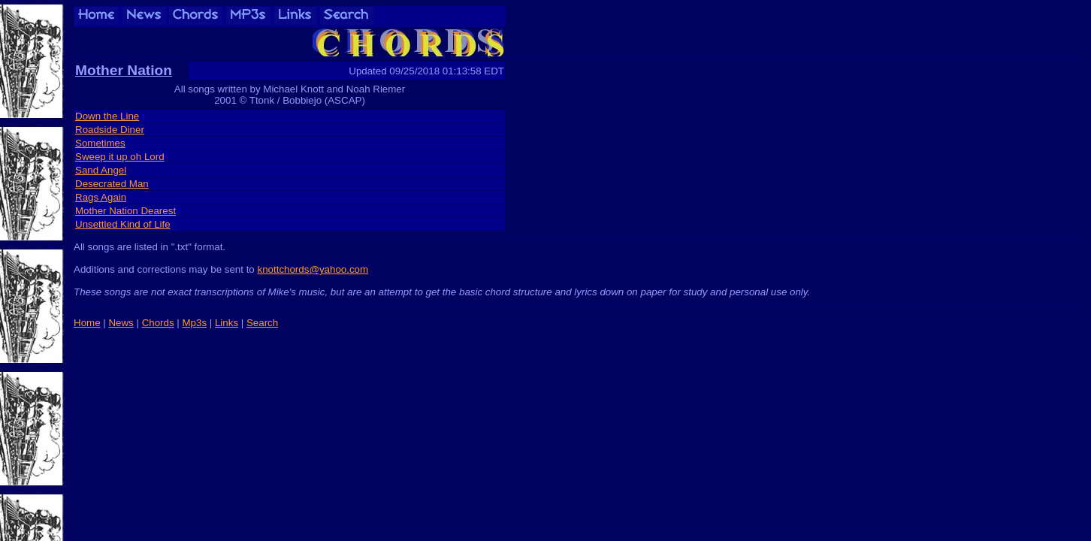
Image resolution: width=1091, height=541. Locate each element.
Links (226, 322)
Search (262, 322)
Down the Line (107, 116)
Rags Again (100, 197)
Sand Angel (100, 170)
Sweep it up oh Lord (120, 156)
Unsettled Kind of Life (123, 224)
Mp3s (194, 322)
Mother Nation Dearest (125, 210)
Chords (158, 322)
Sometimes (100, 143)
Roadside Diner (109, 129)
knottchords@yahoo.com (312, 269)
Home (87, 322)
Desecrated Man (112, 183)
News (120, 322)
